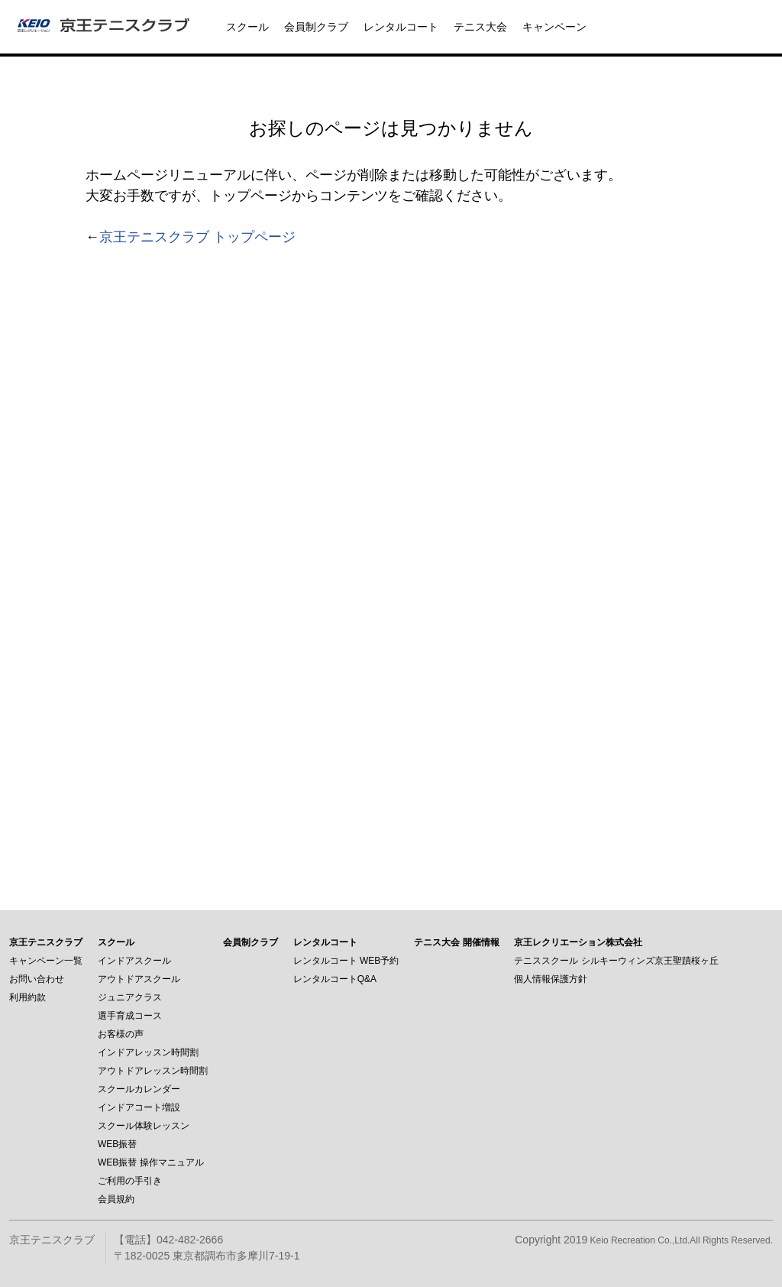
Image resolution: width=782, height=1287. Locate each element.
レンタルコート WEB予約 (346, 960)
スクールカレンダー (139, 1089)
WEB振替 (117, 1144)
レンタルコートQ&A (334, 979)
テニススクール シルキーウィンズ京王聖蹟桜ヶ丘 (616, 960)
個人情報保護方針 (550, 979)
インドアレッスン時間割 (148, 1052)
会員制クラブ (316, 27)
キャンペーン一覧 (45, 960)
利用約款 (27, 997)
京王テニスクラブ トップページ (197, 237)
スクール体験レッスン (143, 1125)
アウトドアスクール (139, 979)
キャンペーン (554, 27)
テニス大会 (480, 27)
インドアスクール (134, 960)
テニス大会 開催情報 (456, 942)
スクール (247, 27)
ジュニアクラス (130, 997)
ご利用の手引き (130, 1180)
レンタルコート (401, 27)
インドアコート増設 (139, 1107)
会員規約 (116, 1199)
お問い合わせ (36, 979)
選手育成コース (130, 1015)
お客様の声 (121, 1034)
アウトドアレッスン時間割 (153, 1070)
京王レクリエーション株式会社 (578, 942)
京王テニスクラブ (45, 942)
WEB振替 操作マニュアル (151, 1162)
